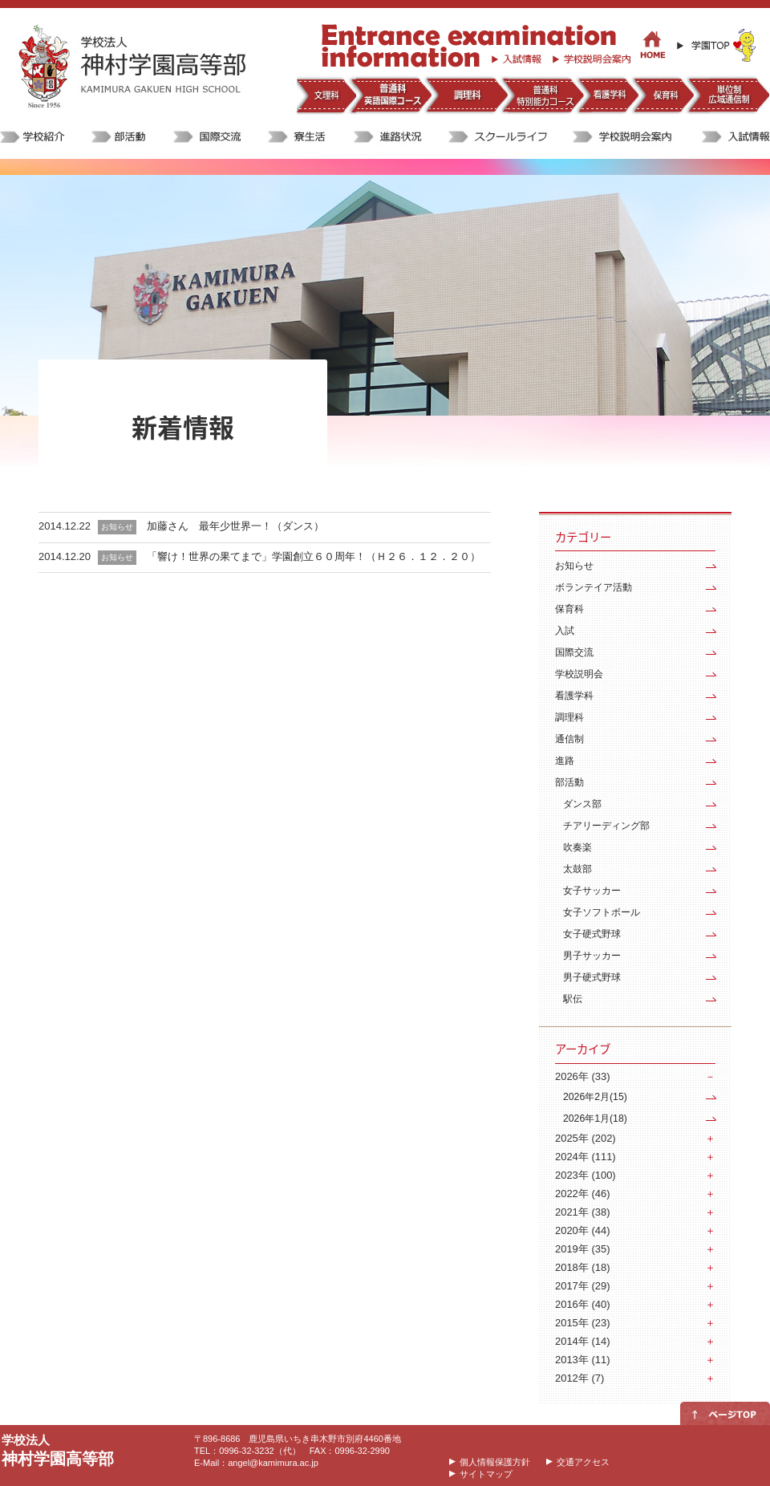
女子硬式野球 (592, 934)
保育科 (569, 609)
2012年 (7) (579, 1378)
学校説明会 (579, 674)
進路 (564, 760)
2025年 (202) (585, 1138)
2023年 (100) (585, 1175)
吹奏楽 (577, 847)
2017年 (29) (582, 1286)
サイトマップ (486, 1474)
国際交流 (574, 652)
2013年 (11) (582, 1360)
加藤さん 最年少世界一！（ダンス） (235, 526)
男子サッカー (592, 955)
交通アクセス (583, 1462)
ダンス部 (582, 804)
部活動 (569, 782)
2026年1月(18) (595, 1118)
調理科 (569, 717)
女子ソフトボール (601, 912)
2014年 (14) (582, 1341)
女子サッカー (592, 890)
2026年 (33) (582, 1076)
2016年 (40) (582, 1304)
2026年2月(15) (595, 1096)
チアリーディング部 (606, 825)
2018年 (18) (582, 1267)
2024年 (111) (585, 1157)
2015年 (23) (582, 1323)
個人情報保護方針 (495, 1462)
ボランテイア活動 (593, 587)
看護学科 (574, 695)
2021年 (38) (582, 1212)
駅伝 (572, 999)
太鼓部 (577, 869)
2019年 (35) (582, 1249)
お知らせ (574, 565)
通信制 (569, 739)
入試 (564, 630)
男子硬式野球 (592, 977)
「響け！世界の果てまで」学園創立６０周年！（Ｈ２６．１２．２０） (313, 556)
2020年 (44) (582, 1230)
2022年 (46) (582, 1194)
